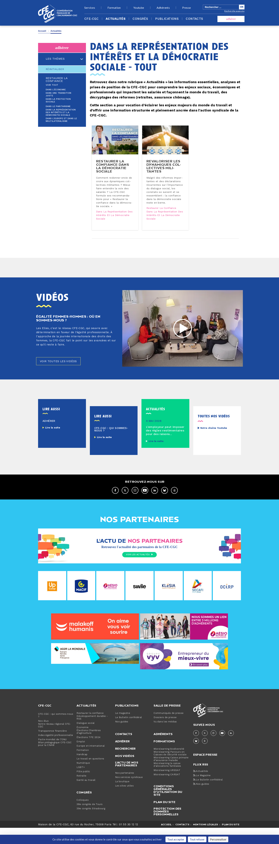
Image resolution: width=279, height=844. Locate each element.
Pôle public (83, 787)
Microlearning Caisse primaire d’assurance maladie (171, 775)
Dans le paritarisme (58, 106)
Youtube (138, 7)
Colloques (83, 816)
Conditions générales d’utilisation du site (168, 806)
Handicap (82, 770)
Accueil (42, 31)
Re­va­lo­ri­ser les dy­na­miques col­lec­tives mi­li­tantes (165, 173)
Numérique (83, 779)
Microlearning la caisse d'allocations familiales (167, 780)
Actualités (115, 19)
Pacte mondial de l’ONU (52, 755)
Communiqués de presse (168, 729)
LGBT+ (81, 783)
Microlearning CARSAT (167, 790)
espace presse (205, 770)
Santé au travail (86, 796)
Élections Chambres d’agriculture (89, 748)
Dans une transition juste (58, 94)
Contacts (194, 19)
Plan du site (164, 818)
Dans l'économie (56, 89)
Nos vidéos (124, 771)
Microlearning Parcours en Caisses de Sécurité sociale (170, 769)
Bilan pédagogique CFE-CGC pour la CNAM (55, 760)
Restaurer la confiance (57, 79)
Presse (186, 7)
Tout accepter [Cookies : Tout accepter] (175, 839)
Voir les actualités (139, 571)
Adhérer (122, 757)
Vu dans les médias (165, 737)
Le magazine (122, 729)
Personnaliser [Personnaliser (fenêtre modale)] (218, 839)
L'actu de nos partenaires (126, 780)
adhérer (231, 19)
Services (89, 7)
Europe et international (91, 762)
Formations (164, 757)
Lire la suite (52, 444)
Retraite (81, 792)
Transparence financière (52, 747)
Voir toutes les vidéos (61, 377)
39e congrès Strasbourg (91, 824)
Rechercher (125, 764)
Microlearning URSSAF (167, 786)
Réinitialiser (55, 69)
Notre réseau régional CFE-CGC (54, 741)
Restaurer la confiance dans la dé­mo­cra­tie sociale (113, 173)
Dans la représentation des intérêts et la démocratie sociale (61, 112)
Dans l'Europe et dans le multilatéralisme (61, 120)
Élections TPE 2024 (88, 753)
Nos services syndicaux (129, 793)
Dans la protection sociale (58, 100)
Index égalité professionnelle (55, 751)
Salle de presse (167, 721)
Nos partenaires (124, 789)
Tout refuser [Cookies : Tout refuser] (197, 839)
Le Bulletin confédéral (128, 733)
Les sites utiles (124, 802)
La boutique (122, 797)
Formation (114, 7)
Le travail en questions (90, 774)
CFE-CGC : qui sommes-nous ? (55, 731)
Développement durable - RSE (92, 733)
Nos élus (43, 737)
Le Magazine (202, 791)
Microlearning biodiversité (169, 765)
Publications (167, 19)
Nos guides (121, 737)
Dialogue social (85, 739)
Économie (82, 743)
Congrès (140, 19)
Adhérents (163, 7)
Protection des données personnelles (167, 827)
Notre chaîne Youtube (213, 444)
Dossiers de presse (165, 733)
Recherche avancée (234, 11)
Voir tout (52, 85)
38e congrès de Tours (89, 820)
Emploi (81, 757)
